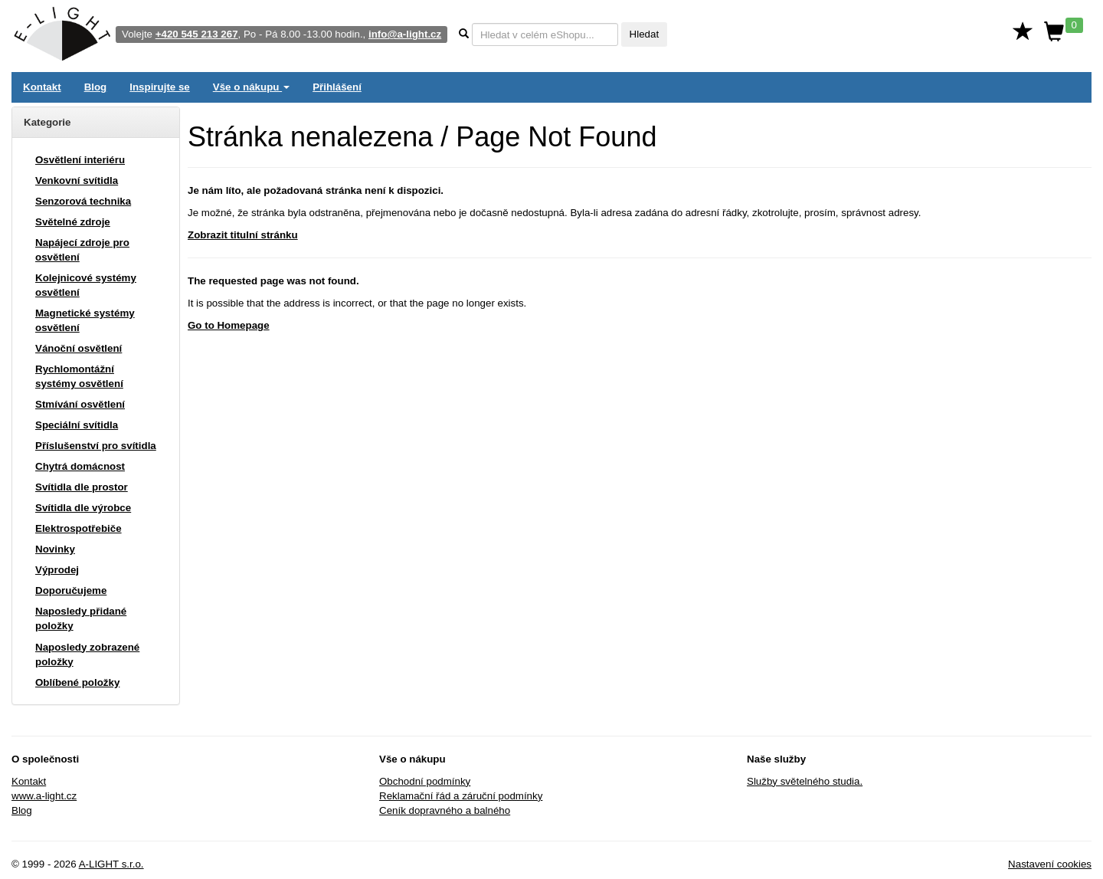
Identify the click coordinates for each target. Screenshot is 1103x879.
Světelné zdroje (72, 222)
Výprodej (57, 570)
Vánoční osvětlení (78, 348)
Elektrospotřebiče (78, 528)
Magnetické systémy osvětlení (85, 320)
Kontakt (42, 87)
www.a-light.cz (44, 796)
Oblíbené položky (77, 682)
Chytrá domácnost (80, 466)
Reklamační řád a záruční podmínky (460, 796)
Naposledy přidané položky (80, 618)
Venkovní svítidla (76, 180)
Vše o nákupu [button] (251, 87)
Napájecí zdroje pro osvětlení (82, 250)
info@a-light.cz (404, 34)
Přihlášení (337, 87)
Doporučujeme (70, 590)
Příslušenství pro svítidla (95, 445)
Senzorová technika (83, 201)
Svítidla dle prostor (81, 487)
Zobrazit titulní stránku (243, 235)
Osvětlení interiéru (80, 160)
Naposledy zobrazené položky (87, 654)
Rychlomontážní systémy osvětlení (79, 376)
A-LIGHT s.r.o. (111, 864)
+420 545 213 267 (196, 34)
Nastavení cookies (1050, 864)
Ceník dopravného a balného (444, 810)
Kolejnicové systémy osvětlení (85, 285)
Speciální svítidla (76, 425)
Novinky (55, 549)
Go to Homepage (229, 325)
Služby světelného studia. (804, 781)
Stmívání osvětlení (80, 404)
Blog (95, 87)
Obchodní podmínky (424, 781)
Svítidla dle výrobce (83, 507)
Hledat (645, 34)
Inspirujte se (159, 87)
